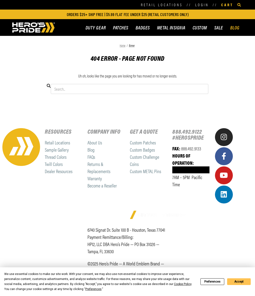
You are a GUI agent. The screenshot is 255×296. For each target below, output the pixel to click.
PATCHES (120, 27)
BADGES (143, 27)
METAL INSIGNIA (171, 27)
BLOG (235, 27)
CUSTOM (200, 27)
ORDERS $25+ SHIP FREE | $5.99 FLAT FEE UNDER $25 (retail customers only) (128, 14)
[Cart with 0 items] (227, 4)
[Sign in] (202, 4)
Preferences (212, 281)
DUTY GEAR (96, 27)
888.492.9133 (191, 148)
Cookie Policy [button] (182, 284)
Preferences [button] (93, 289)
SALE (218, 27)
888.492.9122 (187, 131)
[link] (184, 232)
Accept (239, 281)
